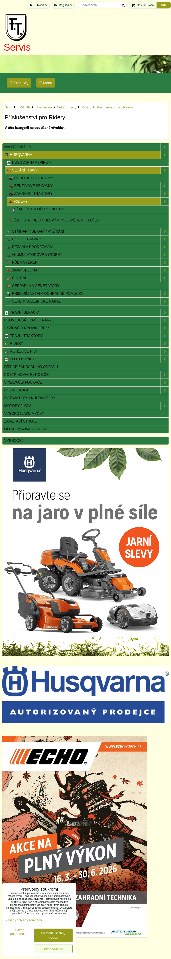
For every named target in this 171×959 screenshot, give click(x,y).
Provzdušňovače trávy (86, 320)
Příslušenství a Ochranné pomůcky (87, 293)
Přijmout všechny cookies (53, 935)
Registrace (63, 5)
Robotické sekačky (31, 178)
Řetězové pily (86, 351)
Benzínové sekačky (89, 186)
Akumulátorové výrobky (87, 255)
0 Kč (163, 5)
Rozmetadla (86, 390)
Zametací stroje (20, 421)
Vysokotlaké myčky (24, 413)
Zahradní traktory (89, 193)
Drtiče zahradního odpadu (31, 367)
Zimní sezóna (87, 270)
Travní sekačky (86, 312)
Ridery (89, 201)
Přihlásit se (39, 5)
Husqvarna (86, 155)
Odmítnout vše (53, 948)
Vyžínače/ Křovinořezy (86, 328)
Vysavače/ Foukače (86, 382)
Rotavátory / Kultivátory (29, 398)
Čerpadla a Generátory (32, 286)
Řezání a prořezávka (87, 247)
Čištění (87, 278)
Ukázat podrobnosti (18, 931)
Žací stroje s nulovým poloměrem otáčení (54, 220)
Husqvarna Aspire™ (29, 163)
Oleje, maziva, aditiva (25, 429)
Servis (17, 47)
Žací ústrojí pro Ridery (37, 209)
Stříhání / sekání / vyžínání (87, 231)
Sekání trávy (87, 170)
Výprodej (13, 441)
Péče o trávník (87, 239)
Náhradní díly (86, 147)
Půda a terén (87, 262)
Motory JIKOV (86, 406)
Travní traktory (86, 336)
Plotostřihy (86, 359)
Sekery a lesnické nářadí (87, 301)
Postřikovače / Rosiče (86, 375)
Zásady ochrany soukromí (24, 920)
